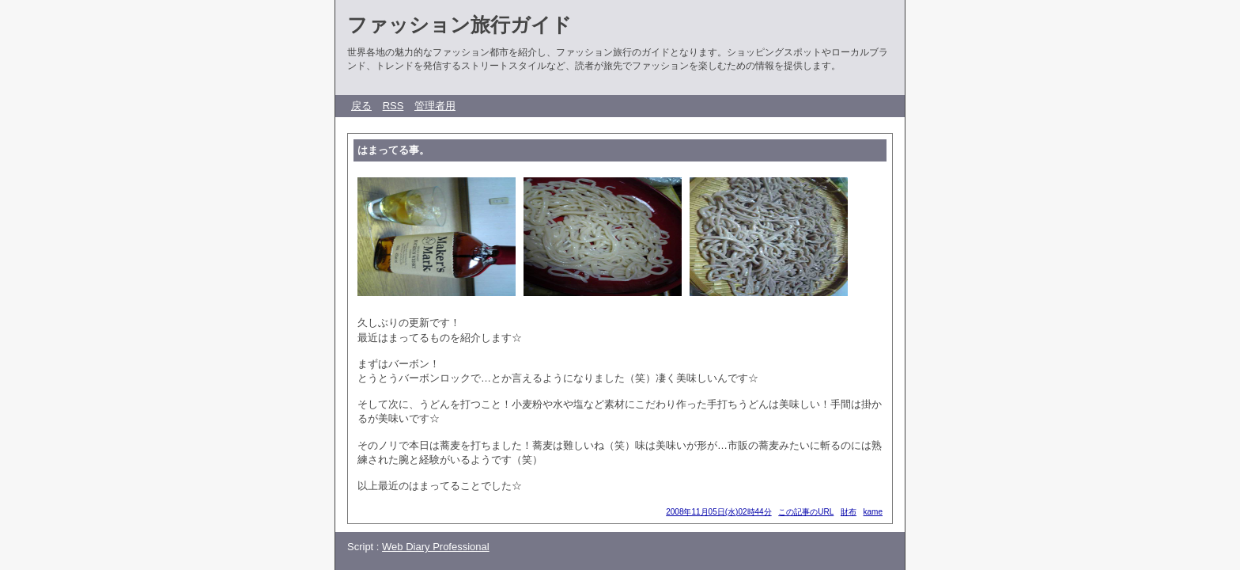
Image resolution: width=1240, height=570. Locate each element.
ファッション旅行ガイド (459, 24)
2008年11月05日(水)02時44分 (718, 511)
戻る (361, 106)
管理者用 (435, 106)
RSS (393, 106)
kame (873, 511)
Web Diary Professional (436, 547)
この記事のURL (806, 511)
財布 (848, 511)
